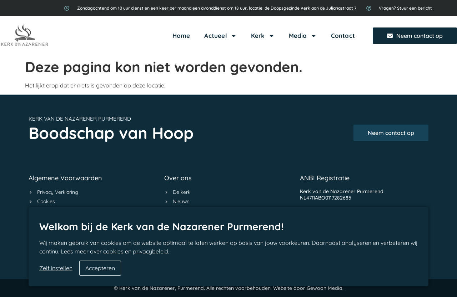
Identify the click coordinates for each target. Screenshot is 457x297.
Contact (343, 35)
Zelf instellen (55, 268)
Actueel (220, 35)
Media (303, 35)
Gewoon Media (324, 288)
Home (181, 35)
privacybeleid (150, 251)
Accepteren (100, 268)
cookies (113, 251)
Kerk (263, 35)
